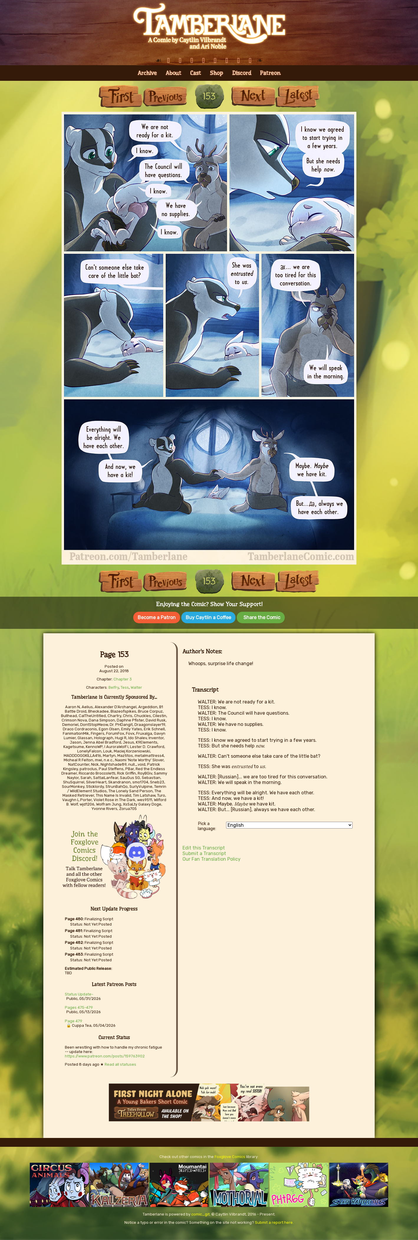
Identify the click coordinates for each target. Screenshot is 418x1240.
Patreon (270, 73)
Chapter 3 (122, 678)
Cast (195, 73)
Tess (125, 686)
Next (253, 96)
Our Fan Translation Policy (211, 858)
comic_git (200, 1213)
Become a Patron (157, 617)
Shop (216, 73)
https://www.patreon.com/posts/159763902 (105, 1055)
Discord (241, 73)
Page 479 (73, 1020)
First (120, 96)
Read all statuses (120, 1063)
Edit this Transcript (203, 846)
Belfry (113, 686)
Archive (147, 73)
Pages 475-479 (79, 1006)
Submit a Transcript (204, 852)
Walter (136, 686)
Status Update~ (79, 993)
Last (297, 96)
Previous (165, 96)
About (173, 73)
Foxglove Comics (230, 1155)
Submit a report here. (274, 1221)
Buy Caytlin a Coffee (208, 617)
